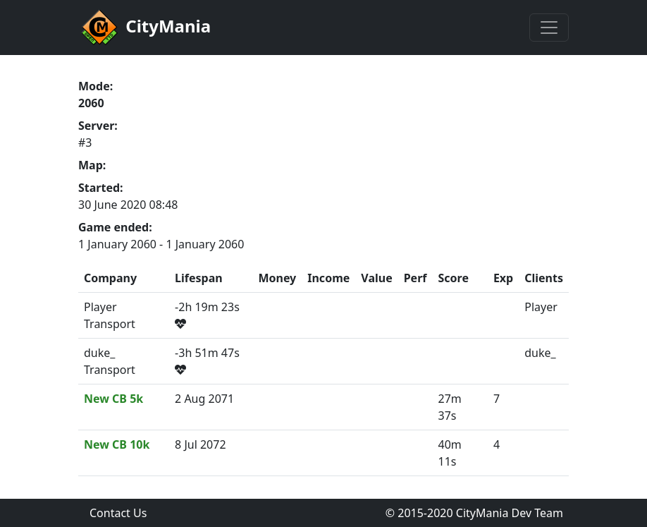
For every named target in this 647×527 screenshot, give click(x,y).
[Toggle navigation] (549, 27)
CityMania (144, 27)
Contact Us (118, 513)
